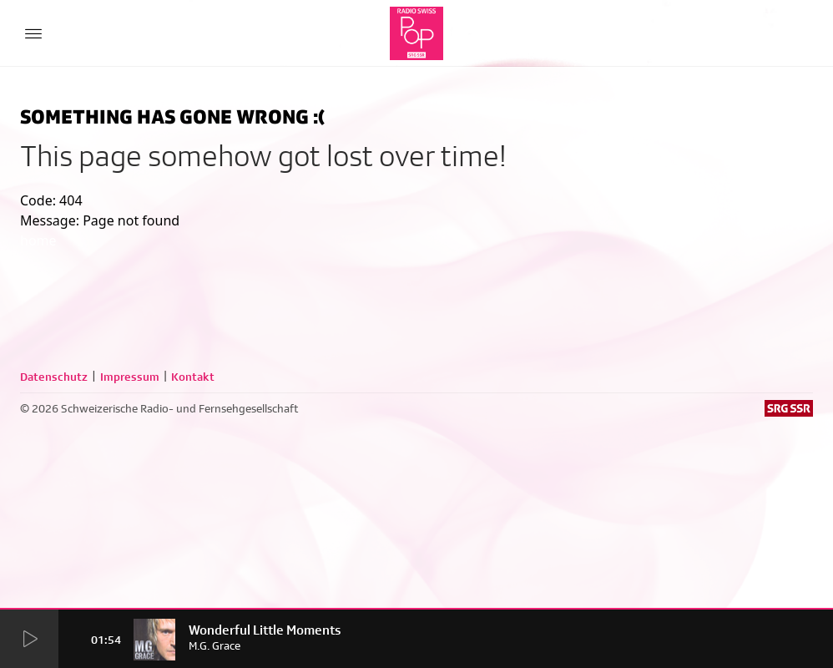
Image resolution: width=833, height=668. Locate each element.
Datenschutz (54, 376)
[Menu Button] (33, 33)
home (38, 240)
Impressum (129, 376)
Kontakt (193, 376)
